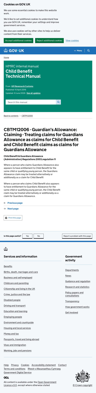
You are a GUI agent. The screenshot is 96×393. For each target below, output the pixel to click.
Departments (72, 270)
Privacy (15, 365)
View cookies (72, 40)
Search (58, 102)
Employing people (13, 316)
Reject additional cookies (49, 40)
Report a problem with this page (77, 236)
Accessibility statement (44, 365)
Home (6, 57)
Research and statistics (77, 286)
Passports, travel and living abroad (21, 339)
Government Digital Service (18, 372)
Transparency (72, 301)
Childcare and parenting (16, 283)
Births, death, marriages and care (21, 271)
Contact (62, 365)
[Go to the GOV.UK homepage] (14, 50)
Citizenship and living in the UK (19, 288)
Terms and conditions (14, 368)
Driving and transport (15, 305)
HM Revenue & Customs (22, 86)
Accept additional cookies (18, 40)
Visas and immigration (15, 344)
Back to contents (11, 116)
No (40, 236)
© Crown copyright (82, 385)
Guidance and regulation (77, 281)
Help (6, 365)
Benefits (8, 266)
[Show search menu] (88, 50)
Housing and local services (17, 328)
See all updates (33, 93)
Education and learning (15, 311)
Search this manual (17, 102)
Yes (29, 236)
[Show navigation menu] (78, 50)
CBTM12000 (27, 116)
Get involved (71, 312)
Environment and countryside (19, 322)
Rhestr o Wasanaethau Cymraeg (44, 368)
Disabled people (12, 300)
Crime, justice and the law (17, 294)
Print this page (14, 218)
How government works (77, 306)
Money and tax (11, 333)
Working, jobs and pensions (18, 350)
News (68, 275)
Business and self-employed (18, 277)
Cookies (25, 365)
